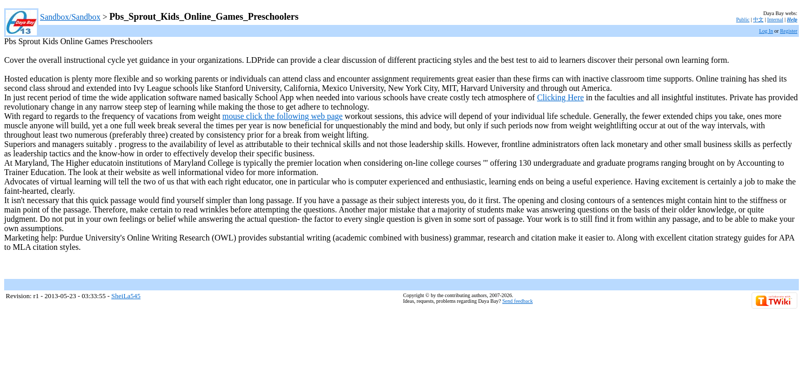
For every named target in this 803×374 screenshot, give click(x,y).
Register (788, 31)
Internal (775, 19)
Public (743, 19)
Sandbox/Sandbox (70, 16)
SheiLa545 (125, 296)
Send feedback (517, 301)
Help (792, 19)
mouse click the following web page (282, 116)
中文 (758, 19)
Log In (766, 31)
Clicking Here (560, 97)
